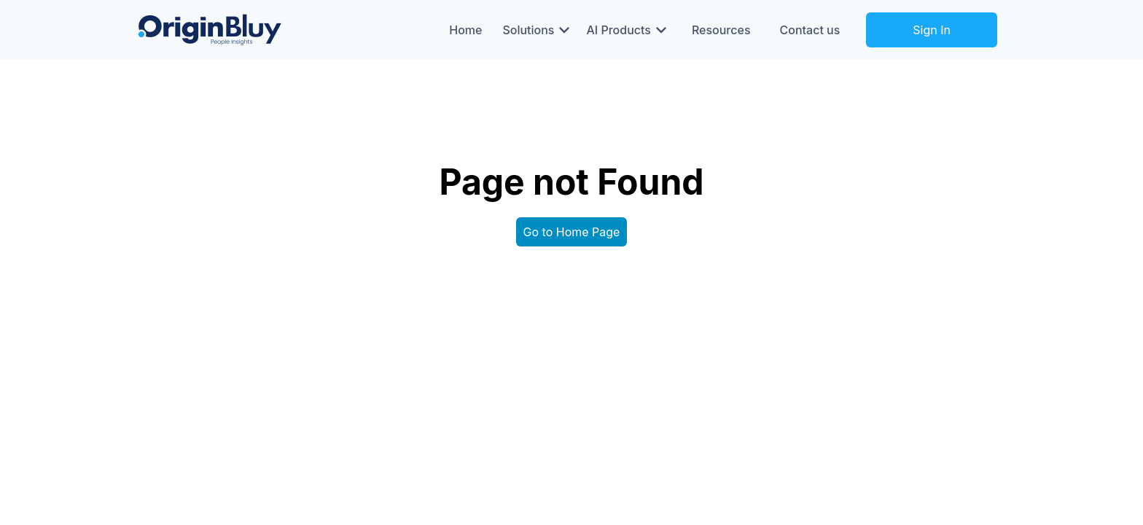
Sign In (932, 30)
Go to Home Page (571, 232)
